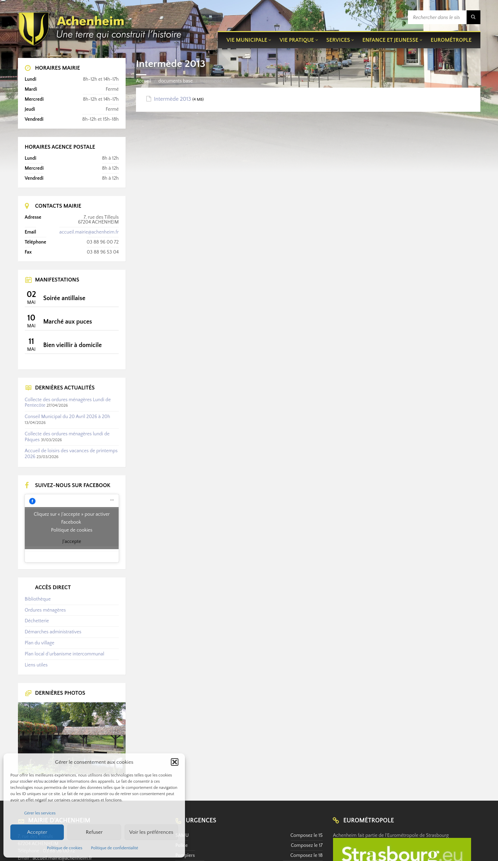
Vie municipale (246, 40)
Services (338, 40)
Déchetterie (37, 621)
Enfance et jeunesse (390, 40)
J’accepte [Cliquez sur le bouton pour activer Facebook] (71, 541)
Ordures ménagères (45, 610)
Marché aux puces (67, 321)
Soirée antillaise (64, 298)
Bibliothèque (38, 599)
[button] (174, 762)
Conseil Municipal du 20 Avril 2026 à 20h (67, 416)
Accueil (143, 81)
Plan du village (40, 643)
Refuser (94, 832)
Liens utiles (36, 665)
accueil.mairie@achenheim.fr (89, 232)
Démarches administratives (53, 632)
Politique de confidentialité (114, 848)
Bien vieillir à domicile (72, 345)
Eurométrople (451, 40)
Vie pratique (297, 40)
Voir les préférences (151, 832)
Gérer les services (40, 813)
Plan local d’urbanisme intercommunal (64, 654)
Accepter (37, 832)
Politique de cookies (64, 848)
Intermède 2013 (172, 99)
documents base (175, 81)
